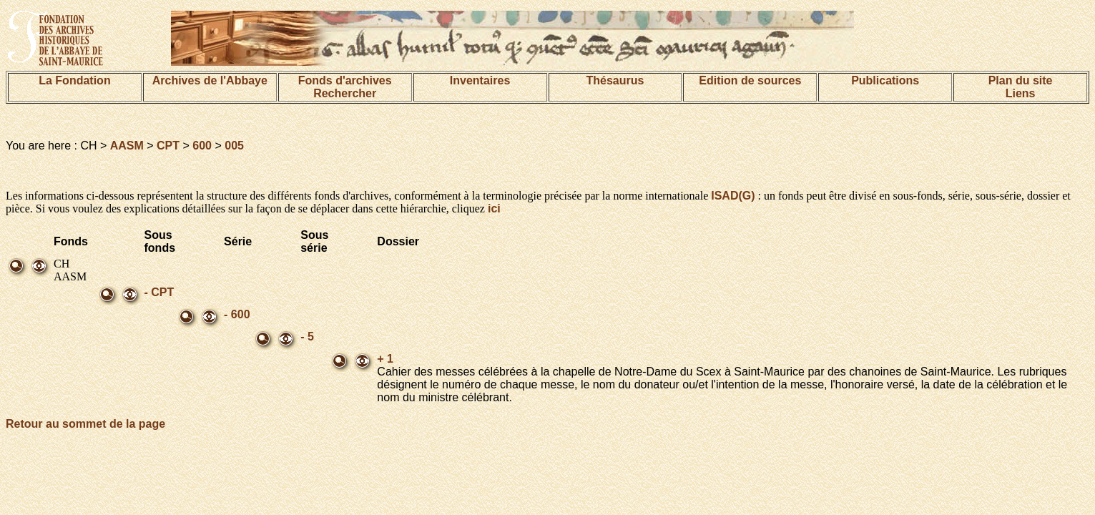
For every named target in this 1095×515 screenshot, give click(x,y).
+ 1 (385, 359)
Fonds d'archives (345, 80)
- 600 (237, 314)
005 (234, 145)
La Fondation (74, 80)
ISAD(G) (733, 196)
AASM (127, 145)
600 (202, 145)
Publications (885, 80)
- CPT (159, 292)
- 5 (307, 336)
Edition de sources (750, 80)
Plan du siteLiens (1020, 86)
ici (494, 208)
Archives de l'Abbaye (209, 80)
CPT (168, 145)
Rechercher (344, 93)
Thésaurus (615, 80)
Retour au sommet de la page (85, 424)
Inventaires (480, 80)
